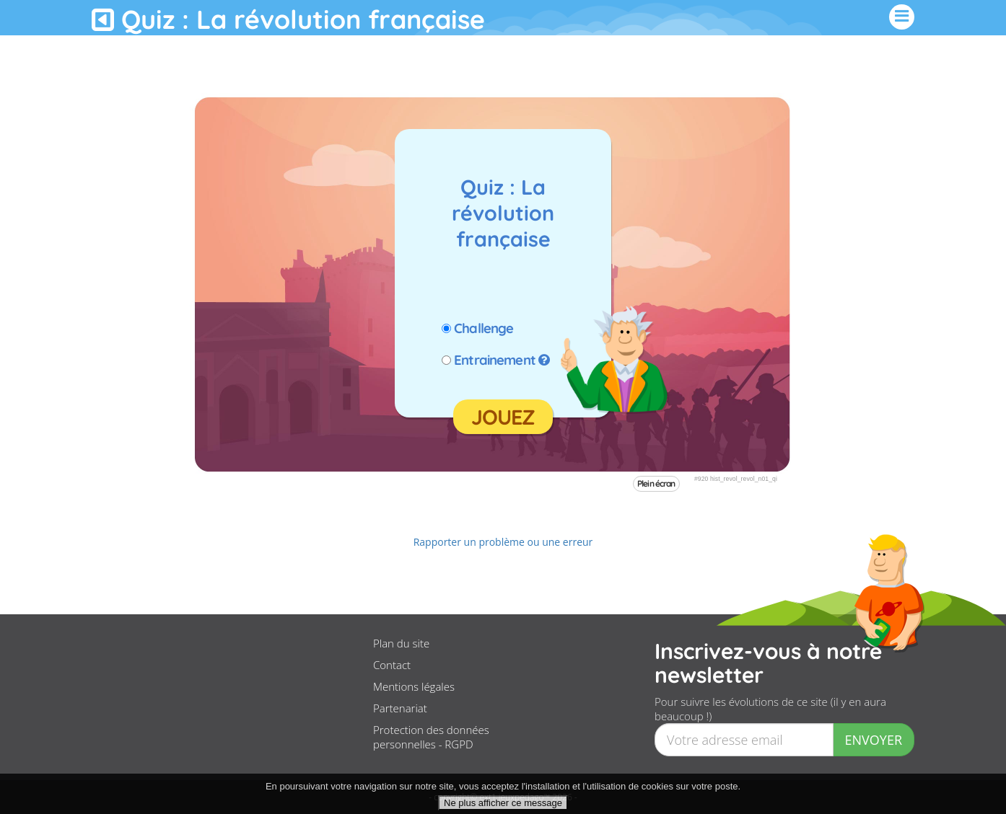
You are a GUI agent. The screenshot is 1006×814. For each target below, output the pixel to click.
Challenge (483, 328)
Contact (392, 665)
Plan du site (401, 643)
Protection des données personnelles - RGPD (431, 736)
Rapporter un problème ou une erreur (503, 542)
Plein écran (656, 483)
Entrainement (494, 359)
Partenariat (400, 708)
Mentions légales (414, 686)
